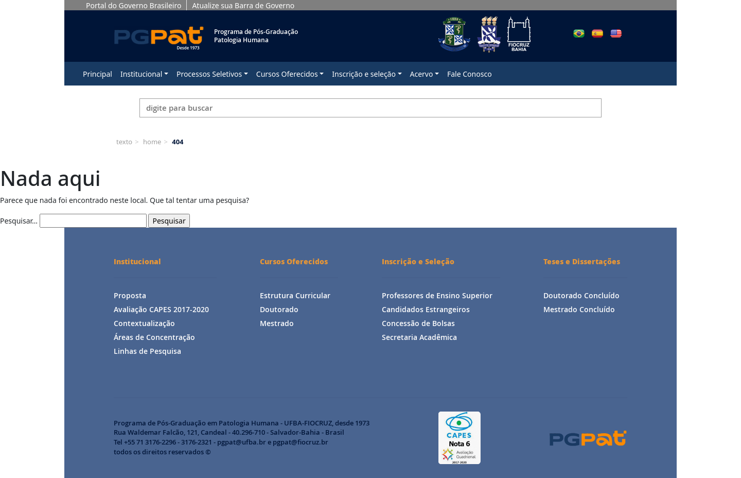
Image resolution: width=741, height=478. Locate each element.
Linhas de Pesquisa (147, 351)
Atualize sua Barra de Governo (243, 5)
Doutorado (279, 309)
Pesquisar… (19, 221)
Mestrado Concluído (579, 309)
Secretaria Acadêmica (419, 337)
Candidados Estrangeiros (426, 309)
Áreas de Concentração (154, 337)
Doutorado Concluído (581, 295)
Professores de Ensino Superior (437, 295)
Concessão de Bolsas (418, 323)
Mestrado (277, 323)
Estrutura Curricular (295, 295)
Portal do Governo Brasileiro (133, 5)
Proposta (130, 295)
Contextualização (144, 323)
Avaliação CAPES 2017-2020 (161, 309)
